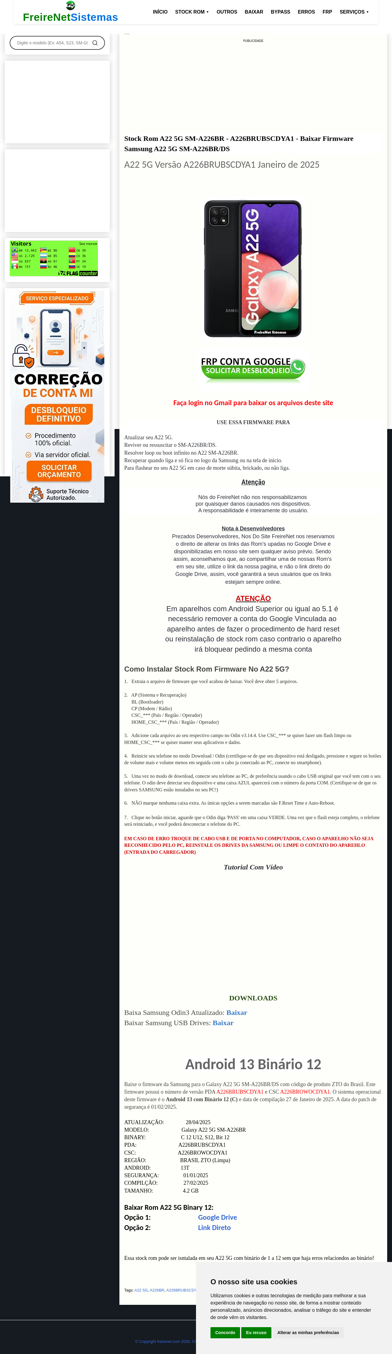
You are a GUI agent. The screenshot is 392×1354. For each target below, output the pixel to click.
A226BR (157, 1290)
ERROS (306, 11)
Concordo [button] (225, 1332)
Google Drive (217, 1217)
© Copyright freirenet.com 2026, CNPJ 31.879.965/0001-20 (186, 1341)
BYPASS (280, 11)
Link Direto (214, 1227)
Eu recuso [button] (256, 1332)
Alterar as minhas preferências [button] (308, 1332)
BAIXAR (254, 11)
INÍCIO (160, 11)
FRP (327, 11)
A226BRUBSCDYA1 (184, 1290)
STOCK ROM (192, 11)
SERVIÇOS (354, 11)
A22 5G (141, 1290)
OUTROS (227, 11)
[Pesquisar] (95, 43)
